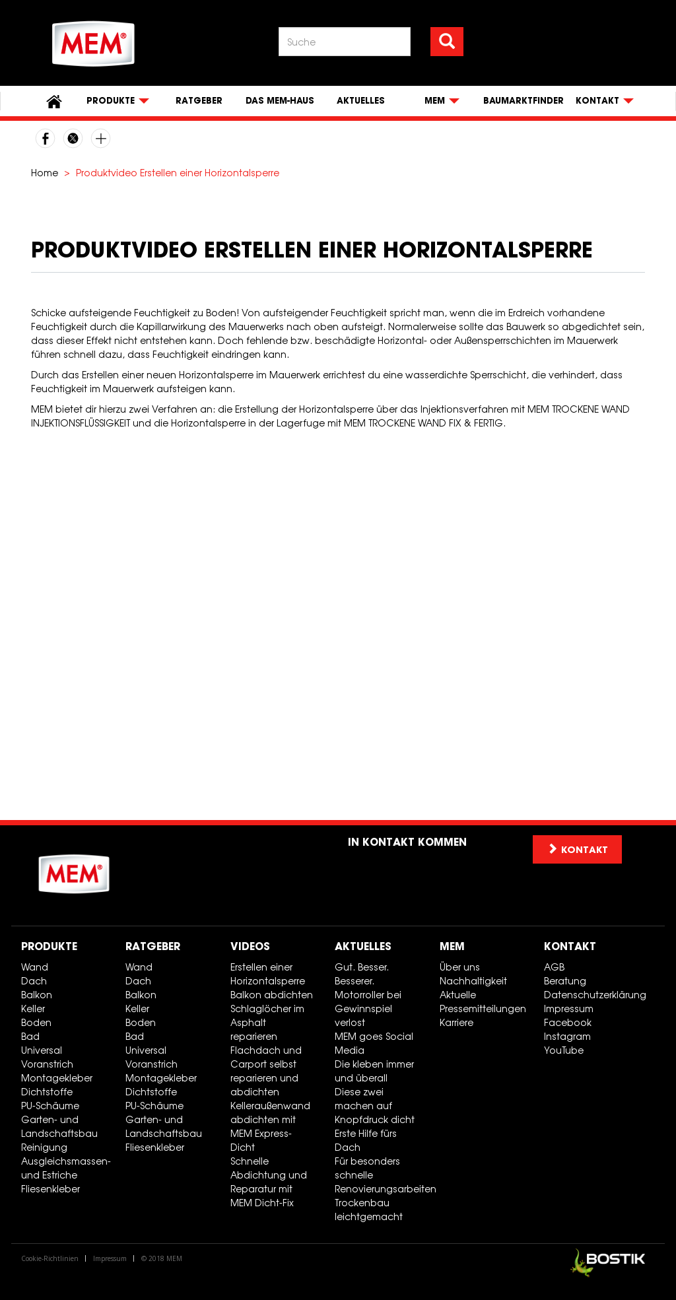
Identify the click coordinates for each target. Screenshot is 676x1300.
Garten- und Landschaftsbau (59, 1126)
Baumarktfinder (523, 100)
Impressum (568, 1008)
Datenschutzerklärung (591, 994)
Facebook (568, 1022)
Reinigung (44, 1147)
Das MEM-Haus (280, 100)
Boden (36, 1022)
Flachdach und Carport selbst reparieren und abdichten (266, 1070)
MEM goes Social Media (374, 1043)
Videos (250, 946)
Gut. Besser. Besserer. (362, 973)
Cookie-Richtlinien (50, 1258)
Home (44, 172)
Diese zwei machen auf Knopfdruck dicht (375, 1105)
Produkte (49, 946)
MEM (452, 946)
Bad (30, 1036)
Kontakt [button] (577, 849)
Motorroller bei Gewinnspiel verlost (368, 1008)
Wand (34, 967)
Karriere (456, 1022)
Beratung (565, 980)
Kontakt (570, 946)
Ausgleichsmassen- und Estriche (66, 1167)
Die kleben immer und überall (374, 1070)
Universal (41, 1050)
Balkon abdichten (271, 994)
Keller (33, 1008)
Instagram (567, 1036)
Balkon (36, 994)
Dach (34, 980)
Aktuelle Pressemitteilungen (483, 1001)
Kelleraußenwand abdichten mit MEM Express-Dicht (270, 1126)
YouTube (564, 1050)
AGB (554, 967)
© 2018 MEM (161, 1258)
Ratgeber (199, 100)
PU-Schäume (50, 1105)
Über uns (460, 967)
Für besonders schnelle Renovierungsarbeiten (382, 1174)
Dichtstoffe (47, 1091)
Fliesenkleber (50, 1188)
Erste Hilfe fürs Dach (366, 1140)
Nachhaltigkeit (473, 980)
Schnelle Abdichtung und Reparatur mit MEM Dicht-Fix (268, 1181)
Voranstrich (47, 1064)
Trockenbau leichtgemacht (369, 1209)
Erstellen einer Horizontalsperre (267, 973)
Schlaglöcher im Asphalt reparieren (267, 1022)
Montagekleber (56, 1077)
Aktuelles (361, 100)
